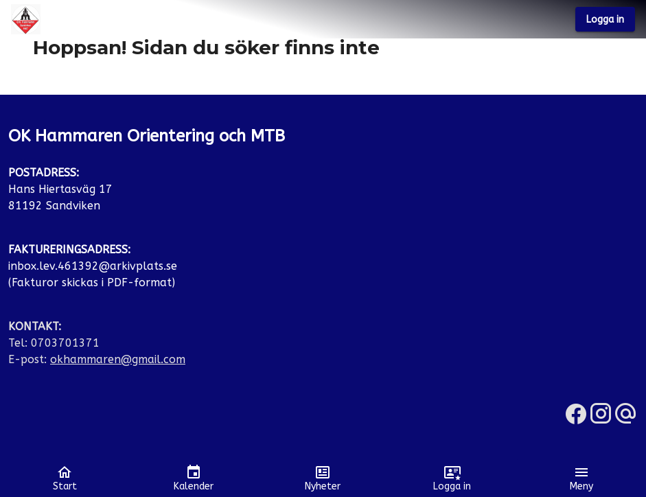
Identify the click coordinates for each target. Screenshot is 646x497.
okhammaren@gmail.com (117, 359)
